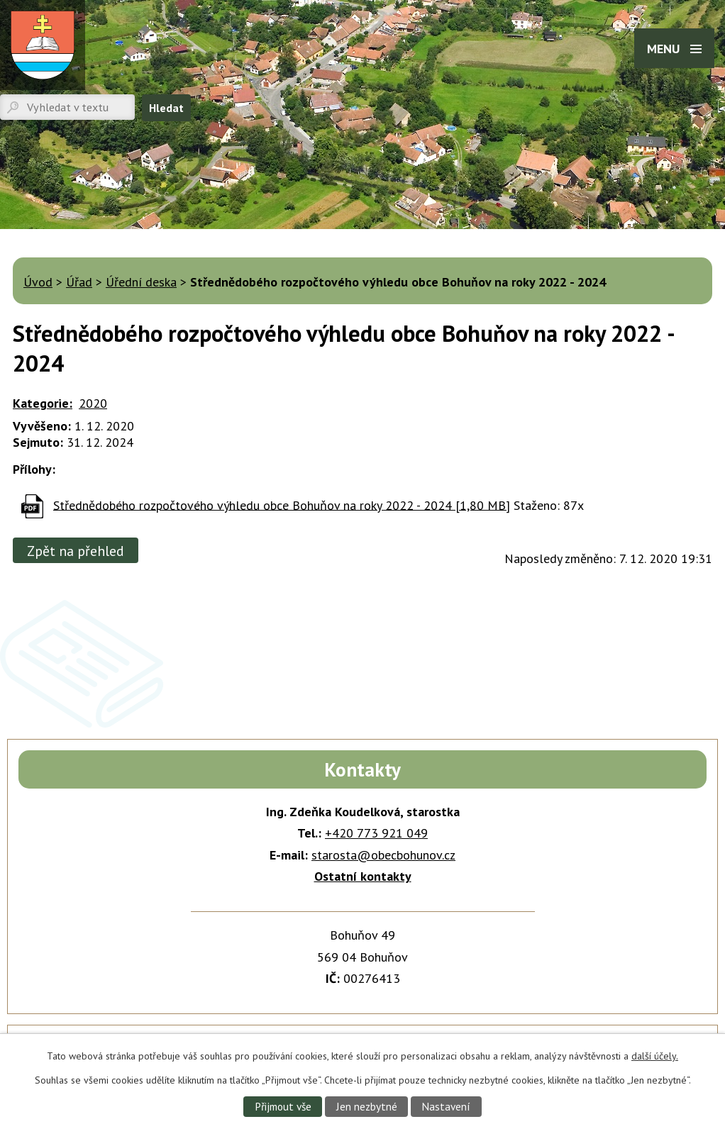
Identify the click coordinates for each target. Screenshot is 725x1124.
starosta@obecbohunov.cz (383, 855)
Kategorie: (42, 403)
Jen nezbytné (366, 1106)
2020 (93, 403)
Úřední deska (141, 282)
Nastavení (445, 1106)
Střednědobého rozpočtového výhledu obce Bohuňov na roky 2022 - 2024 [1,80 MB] (281, 504)
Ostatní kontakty (362, 876)
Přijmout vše (283, 1106)
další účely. (654, 1056)
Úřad (79, 282)
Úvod (37, 282)
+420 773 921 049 (376, 833)
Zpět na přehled (75, 551)
